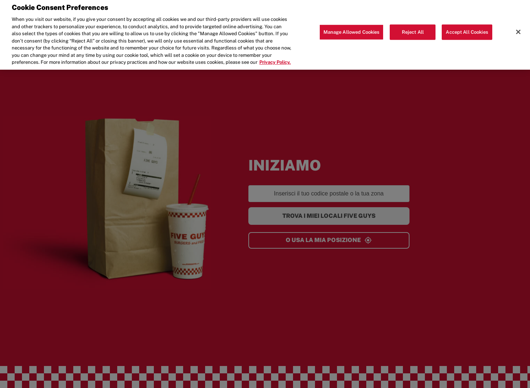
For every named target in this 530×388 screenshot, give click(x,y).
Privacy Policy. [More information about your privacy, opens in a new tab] (275, 58)
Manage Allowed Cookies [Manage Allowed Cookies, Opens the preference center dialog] (351, 27)
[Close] (518, 27)
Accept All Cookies (467, 27)
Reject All (413, 27)
